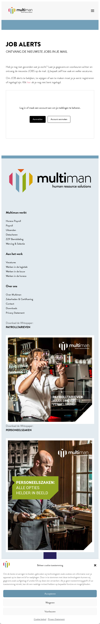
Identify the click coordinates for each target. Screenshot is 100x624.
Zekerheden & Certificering (19, 299)
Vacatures (11, 262)
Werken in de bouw (15, 271)
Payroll (9, 226)
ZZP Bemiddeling (14, 239)
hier (29, 82)
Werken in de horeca (16, 276)
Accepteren (50, 593)
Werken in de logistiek (17, 267)
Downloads (11, 308)
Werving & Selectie (15, 244)
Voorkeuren (50, 611)
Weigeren (50, 602)
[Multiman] (20, 11)
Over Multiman (13, 295)
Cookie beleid (40, 619)
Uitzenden (11, 230)
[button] (95, 565)
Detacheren (12, 235)
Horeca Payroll (13, 221)
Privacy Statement (56, 619)
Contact (10, 304)
